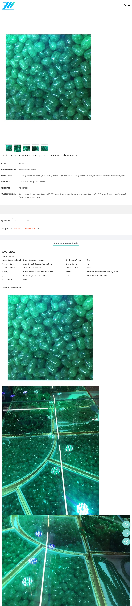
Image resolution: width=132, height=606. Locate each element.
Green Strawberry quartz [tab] (66, 243)
